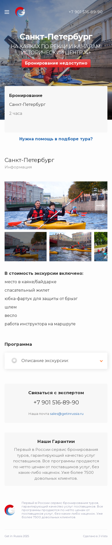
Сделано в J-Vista (95, 536)
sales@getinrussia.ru (66, 414)
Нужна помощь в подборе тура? (56, 139)
